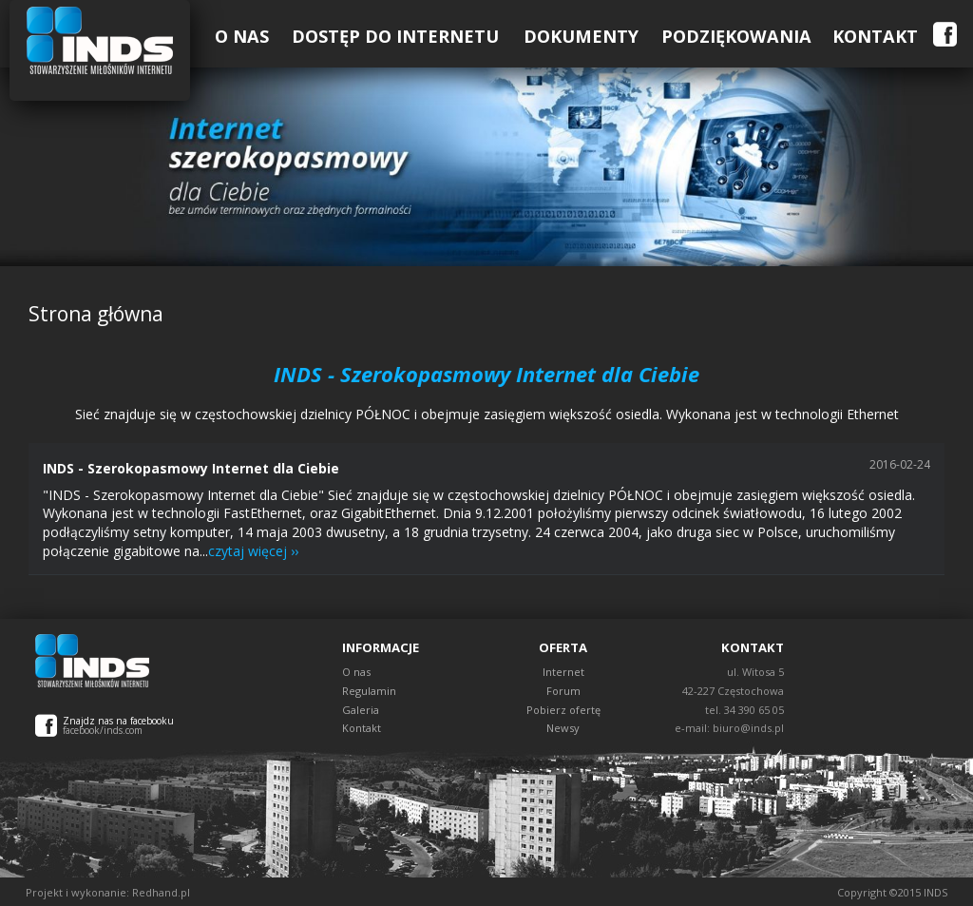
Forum (563, 691)
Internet (563, 672)
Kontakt (875, 36)
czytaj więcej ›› (253, 551)
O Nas (242, 36)
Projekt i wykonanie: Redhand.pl (108, 892)
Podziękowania (736, 36)
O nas (356, 672)
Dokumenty (581, 36)
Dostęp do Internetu (395, 36)
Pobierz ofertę (563, 710)
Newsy (563, 728)
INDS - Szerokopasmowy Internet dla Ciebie (191, 468)
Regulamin (369, 691)
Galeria (360, 710)
